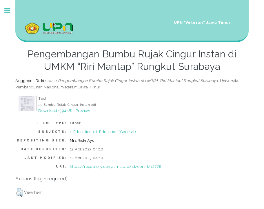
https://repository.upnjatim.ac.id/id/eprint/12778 (116, 166)
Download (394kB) (55, 110)
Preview (83, 110)
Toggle (10, 11)
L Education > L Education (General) (103, 131)
